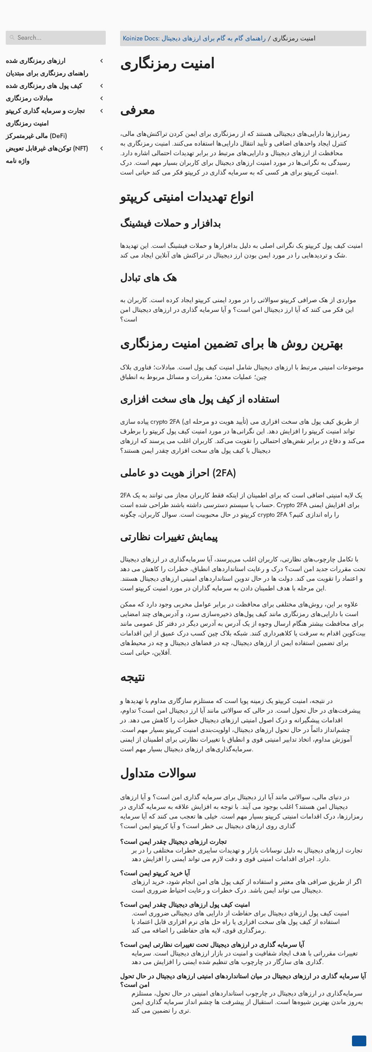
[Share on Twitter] (140, 84)
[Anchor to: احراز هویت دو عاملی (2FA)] (245, 473)
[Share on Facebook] (127, 84)
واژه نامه (18, 161)
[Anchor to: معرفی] (165, 110)
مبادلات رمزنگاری (29, 98)
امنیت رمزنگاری (27, 123)
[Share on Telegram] (195, 84)
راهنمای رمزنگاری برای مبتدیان (47, 73)
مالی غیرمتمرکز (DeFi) (36, 136)
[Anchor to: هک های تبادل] (186, 277)
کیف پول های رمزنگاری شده (44, 85)
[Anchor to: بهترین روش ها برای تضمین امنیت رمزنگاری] (353, 344)
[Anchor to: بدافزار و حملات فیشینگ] (230, 223)
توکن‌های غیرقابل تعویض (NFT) (47, 148)
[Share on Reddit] (167, 84)
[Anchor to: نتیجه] (155, 677)
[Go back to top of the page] (359, 1041)
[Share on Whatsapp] (181, 84)
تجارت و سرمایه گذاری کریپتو (45, 110)
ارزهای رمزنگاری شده (35, 60)
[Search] (56, 38)
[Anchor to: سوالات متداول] (206, 773)
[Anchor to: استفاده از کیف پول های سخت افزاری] (288, 399)
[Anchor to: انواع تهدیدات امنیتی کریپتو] (264, 197)
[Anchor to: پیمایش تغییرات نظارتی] (226, 537)
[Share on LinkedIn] (154, 84)
